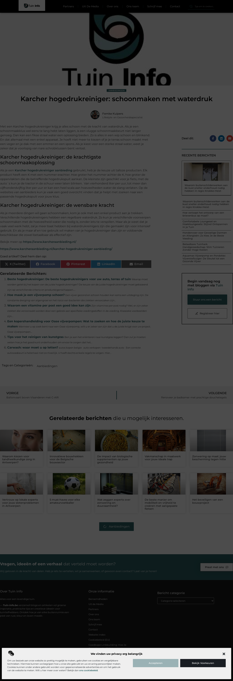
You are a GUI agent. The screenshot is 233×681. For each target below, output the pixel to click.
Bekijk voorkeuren (203, 663)
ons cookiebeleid (88, 670)
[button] (224, 654)
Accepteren (156, 663)
